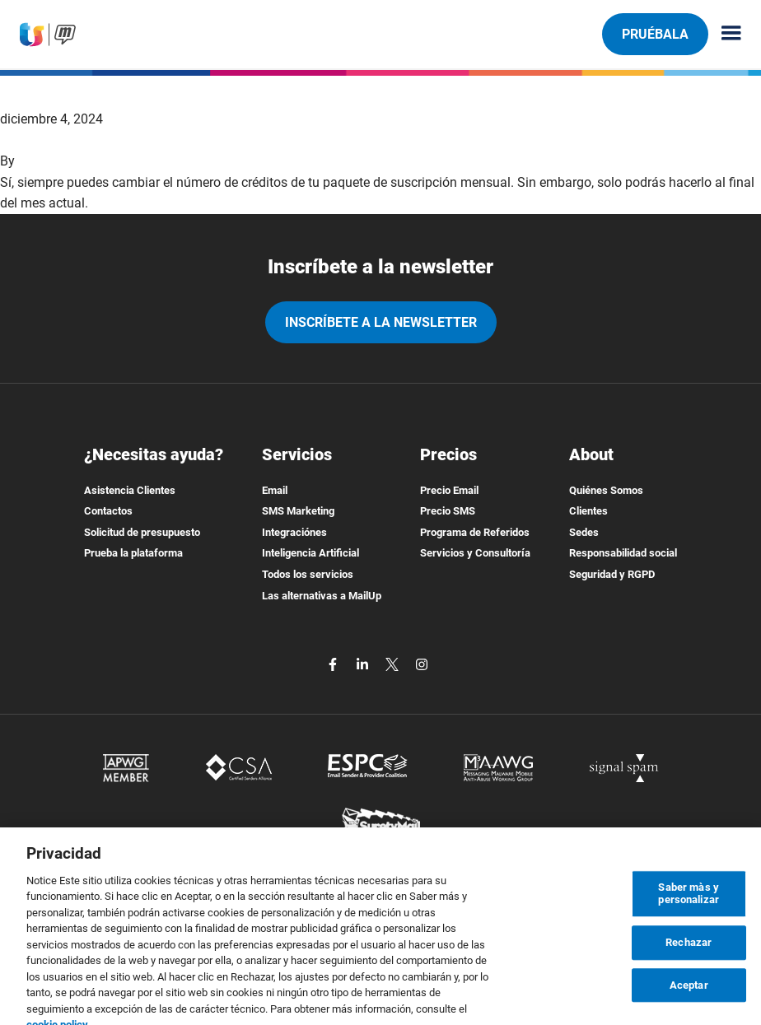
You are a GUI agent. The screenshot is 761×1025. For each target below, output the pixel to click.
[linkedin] (364, 663)
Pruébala (655, 34)
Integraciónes (294, 532)
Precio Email (449, 490)
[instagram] (421, 663)
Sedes (584, 532)
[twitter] (393, 663)
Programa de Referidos (475, 532)
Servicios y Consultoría (475, 553)
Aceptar (689, 994)
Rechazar (688, 952)
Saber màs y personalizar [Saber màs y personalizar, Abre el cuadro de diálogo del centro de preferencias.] (688, 903)
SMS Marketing (298, 511)
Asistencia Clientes (129, 490)
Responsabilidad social (623, 553)
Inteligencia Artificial (310, 553)
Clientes (588, 511)
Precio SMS (447, 511)
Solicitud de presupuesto (142, 532)
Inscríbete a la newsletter (381, 322)
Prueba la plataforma (133, 553)
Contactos (108, 511)
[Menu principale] (724, 34)
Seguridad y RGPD (612, 574)
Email (274, 490)
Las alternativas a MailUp (321, 595)
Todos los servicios (307, 574)
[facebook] (334, 663)
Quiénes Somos (606, 490)
